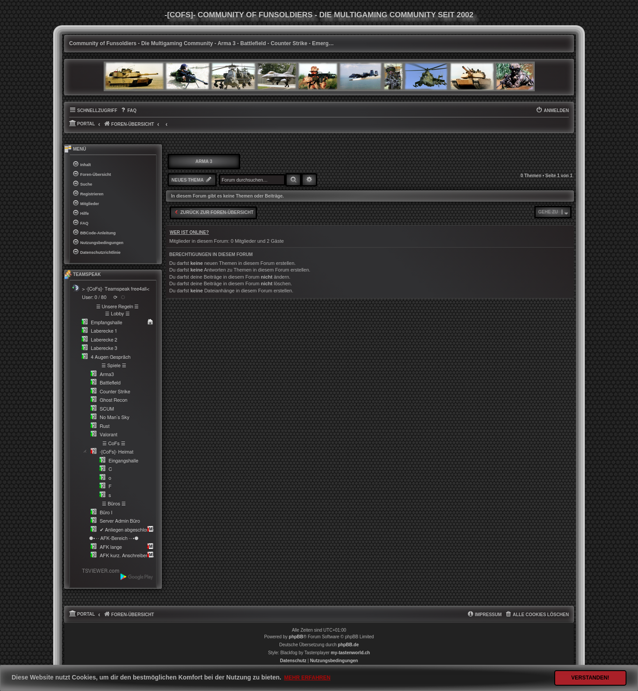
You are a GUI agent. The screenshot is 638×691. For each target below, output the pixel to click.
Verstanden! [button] (590, 678)
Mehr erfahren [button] (307, 678)
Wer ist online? (189, 232)
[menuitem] (128, 110)
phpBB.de (348, 644)
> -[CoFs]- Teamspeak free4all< (115, 289)
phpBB (296, 636)
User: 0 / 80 (94, 297)
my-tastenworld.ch (350, 652)
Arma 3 (203, 161)
